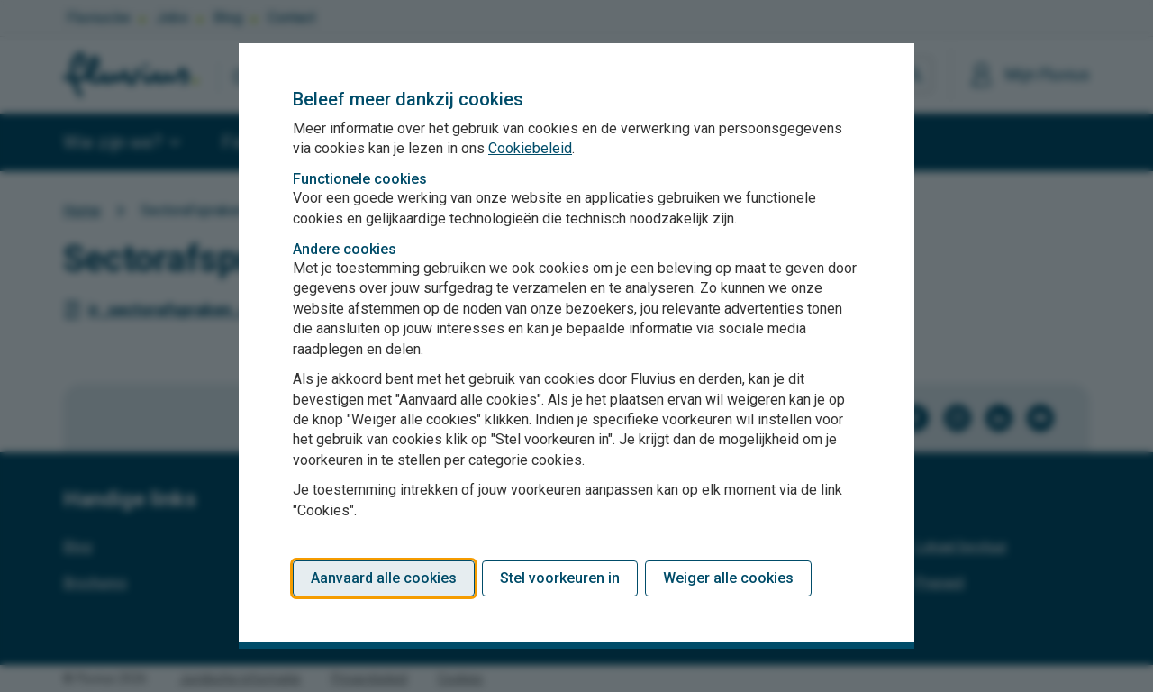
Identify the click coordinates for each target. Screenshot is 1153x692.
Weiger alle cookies (728, 578)
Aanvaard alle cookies (384, 578)
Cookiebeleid (530, 148)
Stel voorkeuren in (560, 578)
